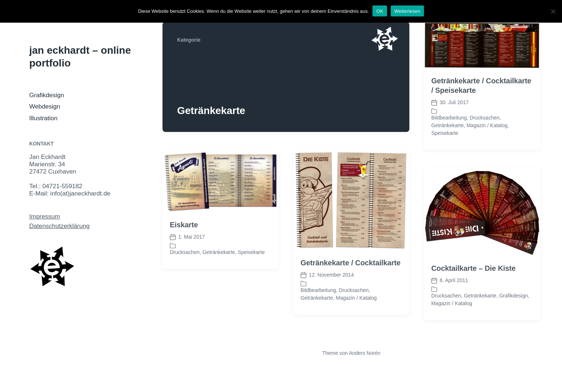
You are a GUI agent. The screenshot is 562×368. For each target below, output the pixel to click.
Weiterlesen (407, 11)
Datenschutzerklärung (59, 226)
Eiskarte (184, 225)
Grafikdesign (46, 95)
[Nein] (553, 11)
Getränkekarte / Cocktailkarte (351, 263)
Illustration (43, 118)
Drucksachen (485, 118)
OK (379, 11)
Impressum (44, 216)
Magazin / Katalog (486, 125)
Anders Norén (364, 353)
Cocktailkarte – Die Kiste (473, 268)
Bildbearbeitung (449, 118)
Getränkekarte (447, 125)
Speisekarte (444, 133)
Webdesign (44, 106)
